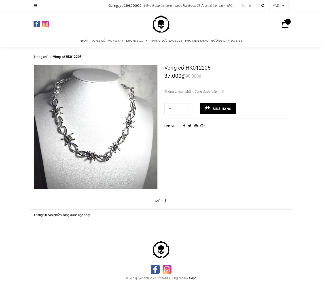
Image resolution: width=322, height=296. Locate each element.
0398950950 (133, 5)
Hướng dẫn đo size (226, 41)
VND (276, 5)
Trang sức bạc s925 (166, 41)
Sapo (193, 278)
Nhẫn (84, 41)
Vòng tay (115, 41)
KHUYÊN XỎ (134, 41)
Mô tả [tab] (161, 201)
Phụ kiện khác (196, 41)
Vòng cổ (98, 41)
